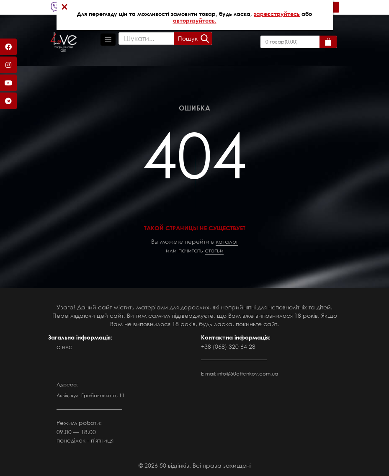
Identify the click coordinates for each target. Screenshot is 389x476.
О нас (64, 347)
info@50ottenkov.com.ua (247, 373)
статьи (214, 250)
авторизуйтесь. (194, 20)
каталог (227, 241)
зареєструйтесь (277, 13)
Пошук (188, 38)
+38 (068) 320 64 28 (228, 346)
